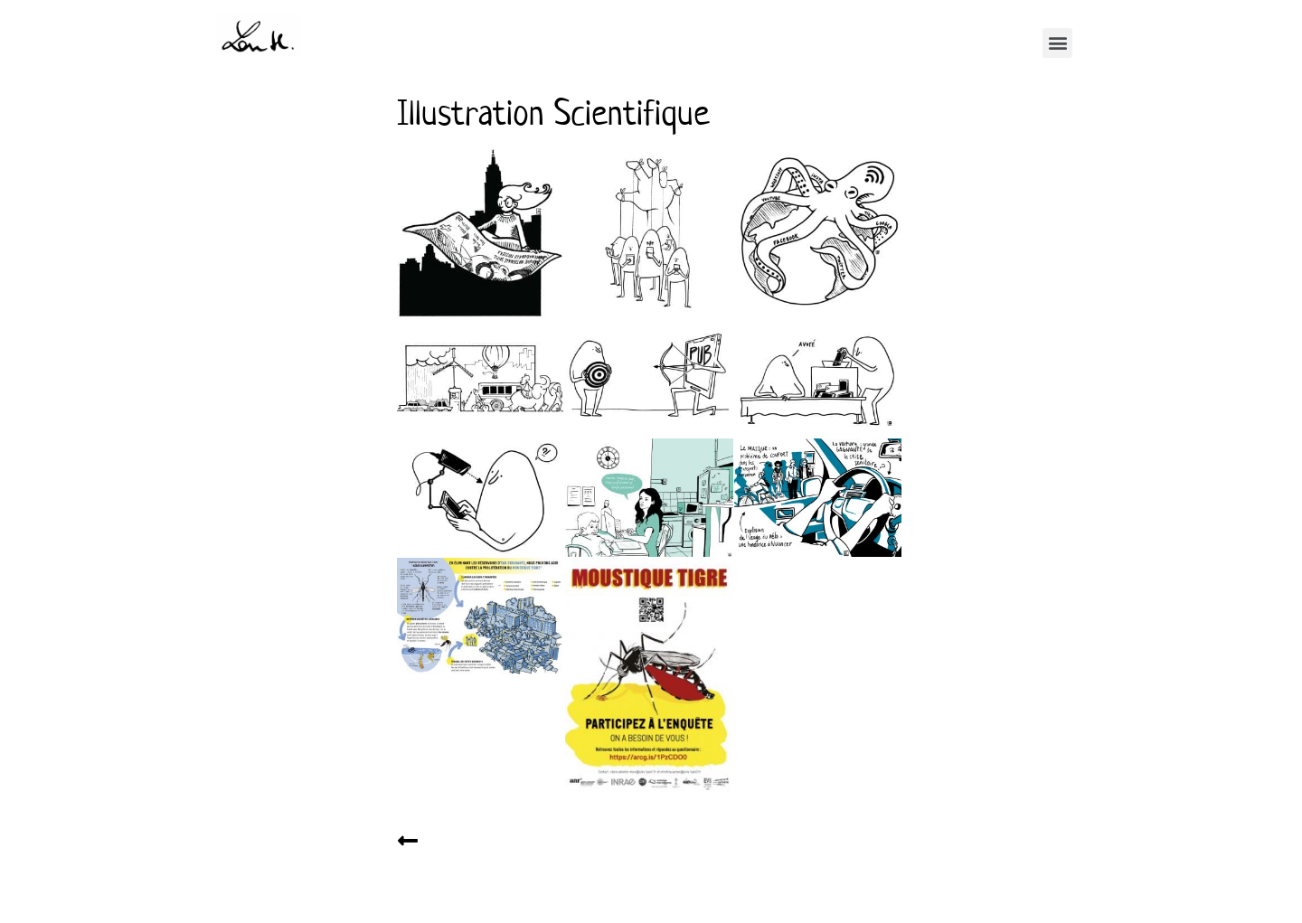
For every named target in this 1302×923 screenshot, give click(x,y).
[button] (1057, 43)
